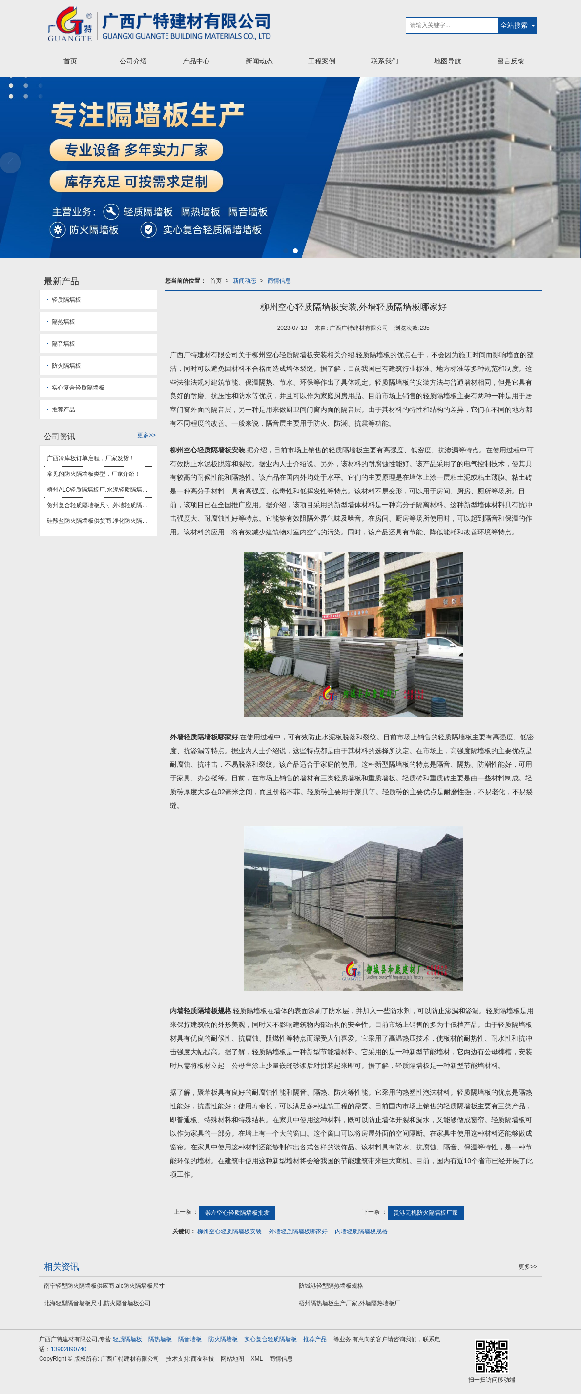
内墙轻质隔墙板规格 (361, 1231)
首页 (70, 61)
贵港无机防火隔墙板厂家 (426, 1213)
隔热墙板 (63, 321)
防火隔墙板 (66, 365)
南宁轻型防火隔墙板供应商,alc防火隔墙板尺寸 (104, 1285)
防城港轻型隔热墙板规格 (331, 1285)
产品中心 (196, 61)
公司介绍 (133, 61)
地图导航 (447, 61)
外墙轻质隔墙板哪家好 (298, 1231)
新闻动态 (259, 61)
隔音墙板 (63, 343)
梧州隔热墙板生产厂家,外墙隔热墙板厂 (349, 1303)
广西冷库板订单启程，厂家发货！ (91, 458)
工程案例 (321, 61)
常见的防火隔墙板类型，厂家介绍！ (94, 474)
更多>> (146, 435)
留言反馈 (510, 61)
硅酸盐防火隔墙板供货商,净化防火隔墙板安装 (99, 520)
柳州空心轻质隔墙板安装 (229, 1231)
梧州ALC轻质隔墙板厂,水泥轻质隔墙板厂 (99, 489)
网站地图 (232, 1358)
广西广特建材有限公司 (130, 1358)
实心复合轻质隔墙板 (78, 387)
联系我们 (384, 61)
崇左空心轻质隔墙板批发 (237, 1213)
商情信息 (279, 280)
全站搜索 (514, 25)
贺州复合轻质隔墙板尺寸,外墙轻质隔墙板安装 (99, 505)
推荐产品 (63, 409)
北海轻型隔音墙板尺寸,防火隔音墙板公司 (97, 1303)
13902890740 (68, 1349)
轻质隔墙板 (66, 299)
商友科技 (202, 1358)
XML (257, 1358)
